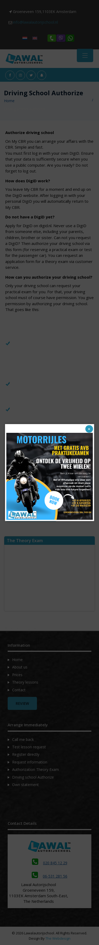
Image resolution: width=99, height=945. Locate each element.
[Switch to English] (35, 38)
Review (22, 703)
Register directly (25, 754)
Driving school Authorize (33, 777)
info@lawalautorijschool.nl (35, 22)
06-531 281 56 (49, 876)
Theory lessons (25, 682)
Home (9, 100)
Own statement (25, 784)
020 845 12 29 (49, 862)
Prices (17, 674)
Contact (19, 689)
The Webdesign (57, 938)
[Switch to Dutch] (25, 38)
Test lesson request (29, 746)
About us (19, 667)
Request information (29, 762)
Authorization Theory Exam (35, 769)
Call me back (23, 739)
